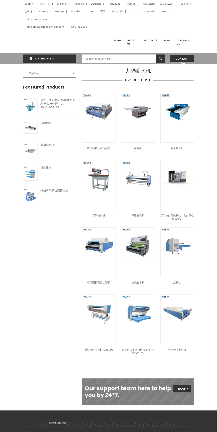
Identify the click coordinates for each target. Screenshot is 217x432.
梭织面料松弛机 (58, 423)
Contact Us (183, 42)
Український (147, 11)
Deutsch (96, 4)
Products (150, 40)
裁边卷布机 (137, 215)
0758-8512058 (78, 27)
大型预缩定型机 (177, 350)
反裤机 (177, 282)
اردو (130, 11)
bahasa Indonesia (36, 19)
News (167, 40)
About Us (131, 42)
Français (79, 4)
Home (117, 40)
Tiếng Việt (117, 11)
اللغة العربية (166, 4)
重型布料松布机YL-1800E (98, 350)
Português (114, 4)
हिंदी (103, 11)
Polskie (166, 11)
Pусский (131, 4)
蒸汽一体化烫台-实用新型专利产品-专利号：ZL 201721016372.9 (57, 103)
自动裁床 (45, 123)
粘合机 (138, 148)
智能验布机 (137, 282)
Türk (90, 11)
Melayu (59, 11)
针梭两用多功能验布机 (54, 190)
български (149, 4)
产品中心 (51, 73)
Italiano (43, 11)
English (29, 4)
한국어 (28, 11)
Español (62, 4)
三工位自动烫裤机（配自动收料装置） (177, 217)
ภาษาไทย (76, 11)
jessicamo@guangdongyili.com (45, 27)
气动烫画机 (98, 215)
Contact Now (182, 59)
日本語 (184, 4)
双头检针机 (177, 148)
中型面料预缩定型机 (98, 148)
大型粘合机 (47, 145)
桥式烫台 (45, 168)
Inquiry (182, 389)
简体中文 (45, 4)
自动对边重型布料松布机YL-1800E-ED (138, 351)
